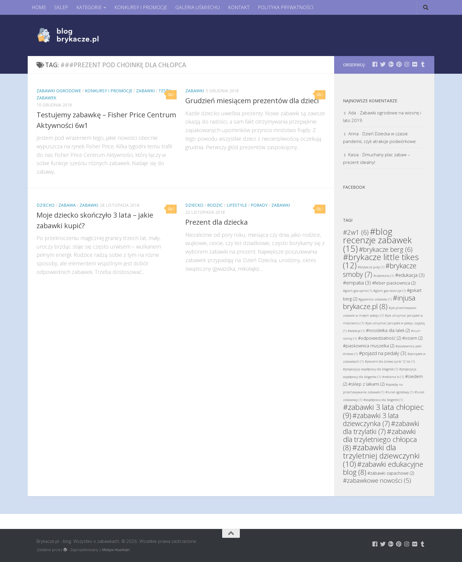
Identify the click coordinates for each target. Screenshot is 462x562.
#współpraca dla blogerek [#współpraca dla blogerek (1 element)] (383, 400)
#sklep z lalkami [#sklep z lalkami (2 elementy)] (366, 384)
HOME (39, 7)
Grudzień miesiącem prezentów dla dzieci (252, 100)
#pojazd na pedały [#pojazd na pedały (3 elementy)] (382, 353)
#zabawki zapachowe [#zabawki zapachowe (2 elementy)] (390, 473)
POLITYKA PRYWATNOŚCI (286, 7)
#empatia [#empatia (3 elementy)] (357, 282)
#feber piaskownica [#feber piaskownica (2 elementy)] (393, 283)
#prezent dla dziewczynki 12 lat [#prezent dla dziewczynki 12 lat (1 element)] (390, 361)
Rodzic (215, 205)
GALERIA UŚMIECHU (197, 7)
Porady (259, 205)
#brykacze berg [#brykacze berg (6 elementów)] (385, 249)
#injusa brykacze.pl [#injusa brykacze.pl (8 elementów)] (379, 302)
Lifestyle (237, 205)
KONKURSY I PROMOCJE (140, 7)
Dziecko (46, 205)
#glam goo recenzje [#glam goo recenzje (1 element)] (389, 291)
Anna (353, 134)
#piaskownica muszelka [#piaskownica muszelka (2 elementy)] (368, 346)
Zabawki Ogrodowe (59, 90)
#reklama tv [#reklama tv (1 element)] (393, 377)
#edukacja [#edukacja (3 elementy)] (410, 275)
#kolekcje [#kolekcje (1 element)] (356, 331)
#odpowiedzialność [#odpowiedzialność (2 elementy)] (379, 338)
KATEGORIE (89, 7)
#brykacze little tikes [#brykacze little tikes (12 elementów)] (381, 261)
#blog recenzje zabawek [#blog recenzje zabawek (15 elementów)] (377, 240)
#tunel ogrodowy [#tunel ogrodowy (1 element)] (399, 392)
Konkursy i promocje (108, 90)
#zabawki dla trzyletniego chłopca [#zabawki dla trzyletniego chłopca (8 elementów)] (380, 439)
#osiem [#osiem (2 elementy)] (412, 338)
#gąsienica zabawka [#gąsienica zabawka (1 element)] (375, 299)
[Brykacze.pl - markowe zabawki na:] (375, 64)
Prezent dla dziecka (216, 222)
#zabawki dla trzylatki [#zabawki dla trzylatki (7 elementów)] (381, 427)
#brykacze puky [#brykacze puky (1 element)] (371, 267)
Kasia (353, 154)
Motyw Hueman (116, 549)
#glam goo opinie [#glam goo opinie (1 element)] (357, 291)
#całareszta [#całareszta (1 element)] (383, 276)
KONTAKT (239, 7)
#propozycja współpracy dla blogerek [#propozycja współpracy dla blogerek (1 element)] (370, 369)
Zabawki (145, 90)
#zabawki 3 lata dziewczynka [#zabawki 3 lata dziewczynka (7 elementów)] (371, 419)
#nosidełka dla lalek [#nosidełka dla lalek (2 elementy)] (388, 330)
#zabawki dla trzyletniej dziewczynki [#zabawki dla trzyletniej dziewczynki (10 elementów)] (381, 455)
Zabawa (67, 205)
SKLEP (61, 7)
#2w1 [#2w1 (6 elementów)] (356, 232)
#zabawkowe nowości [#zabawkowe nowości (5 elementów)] (377, 480)
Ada (352, 113)
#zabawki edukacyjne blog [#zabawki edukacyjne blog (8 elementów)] (383, 468)
